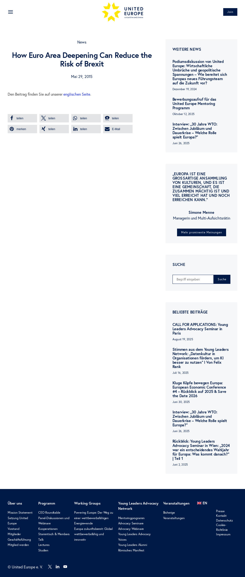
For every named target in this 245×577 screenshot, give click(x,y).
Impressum (223, 534)
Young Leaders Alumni (132, 545)
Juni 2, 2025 (180, 464)
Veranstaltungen (176, 503)
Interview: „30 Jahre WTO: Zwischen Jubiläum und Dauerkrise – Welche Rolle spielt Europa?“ (195, 130)
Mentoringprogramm (131, 518)
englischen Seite (76, 94)
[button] (22, 118)
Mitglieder (14, 534)
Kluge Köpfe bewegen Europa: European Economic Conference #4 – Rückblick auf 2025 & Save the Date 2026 (199, 389)
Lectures (43, 545)
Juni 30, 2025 (181, 402)
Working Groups (87, 503)
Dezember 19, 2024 (185, 89)
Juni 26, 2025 (181, 143)
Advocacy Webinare (131, 529)
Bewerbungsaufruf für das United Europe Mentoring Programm (194, 103)
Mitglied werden (18, 545)
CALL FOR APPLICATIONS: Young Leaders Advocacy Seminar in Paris (200, 328)
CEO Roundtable (49, 512)
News (82, 42)
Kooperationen (47, 529)
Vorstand (13, 529)
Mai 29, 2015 (81, 76)
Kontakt (221, 515)
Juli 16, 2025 (181, 372)
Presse (220, 511)
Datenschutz (224, 520)
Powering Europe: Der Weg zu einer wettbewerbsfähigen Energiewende (93, 518)
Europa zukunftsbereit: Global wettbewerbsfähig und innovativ (93, 534)
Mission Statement (20, 512)
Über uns (15, 503)
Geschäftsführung (19, 539)
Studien (43, 550)
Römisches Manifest (131, 550)
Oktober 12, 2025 (184, 114)
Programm (46, 503)
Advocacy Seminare (131, 523)
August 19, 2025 (183, 339)
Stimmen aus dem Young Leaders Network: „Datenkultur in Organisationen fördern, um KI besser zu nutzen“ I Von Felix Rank (201, 358)
